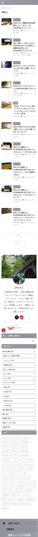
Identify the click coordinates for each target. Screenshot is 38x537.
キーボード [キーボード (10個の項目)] (28, 464)
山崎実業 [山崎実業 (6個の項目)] (20, 499)
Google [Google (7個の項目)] (23, 446)
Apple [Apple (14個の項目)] (26, 438)
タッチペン (30, 93)
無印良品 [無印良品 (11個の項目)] (27, 504)
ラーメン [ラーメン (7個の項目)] (31, 486)
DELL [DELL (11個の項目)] (14, 442)
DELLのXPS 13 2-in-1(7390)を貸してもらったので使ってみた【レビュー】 (24, 129)
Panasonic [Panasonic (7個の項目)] (7, 455)
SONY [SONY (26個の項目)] (24, 455)
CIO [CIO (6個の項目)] (5, 442)
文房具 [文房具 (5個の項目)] (6, 504)
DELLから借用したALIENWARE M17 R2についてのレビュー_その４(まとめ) (24, 149)
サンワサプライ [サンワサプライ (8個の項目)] (8, 468)
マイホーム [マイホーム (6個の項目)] (20, 482)
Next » (19, 235)
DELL (25, 30)
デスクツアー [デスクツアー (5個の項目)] (20, 473)
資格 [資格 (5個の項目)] (5, 508)
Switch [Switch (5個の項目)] (6, 460)
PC (29, 134)
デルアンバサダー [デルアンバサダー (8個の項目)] (9, 477)
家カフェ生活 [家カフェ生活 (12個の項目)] (8, 499)
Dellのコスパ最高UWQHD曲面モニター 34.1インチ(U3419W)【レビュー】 (24, 25)
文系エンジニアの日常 (19, 535)
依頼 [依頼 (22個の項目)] (28, 490)
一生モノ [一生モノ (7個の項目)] (18, 490)
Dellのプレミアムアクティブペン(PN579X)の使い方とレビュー (24, 88)
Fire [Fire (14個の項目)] (14, 446)
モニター (30, 30)
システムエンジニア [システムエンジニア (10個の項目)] (24, 468)
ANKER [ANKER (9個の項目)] (17, 438)
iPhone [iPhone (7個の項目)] (15, 451)
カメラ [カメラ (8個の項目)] (6, 464)
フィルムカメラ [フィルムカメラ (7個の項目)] (24, 477)
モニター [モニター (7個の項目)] (6, 486)
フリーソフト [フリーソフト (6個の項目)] (8, 482)
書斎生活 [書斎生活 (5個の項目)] (15, 504)
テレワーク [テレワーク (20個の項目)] (7, 473)
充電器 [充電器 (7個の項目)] (6, 495)
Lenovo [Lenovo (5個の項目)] (24, 451)
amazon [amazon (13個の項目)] (6, 438)
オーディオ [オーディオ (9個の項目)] (27, 460)
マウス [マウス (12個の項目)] (31, 482)
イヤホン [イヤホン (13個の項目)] (16, 460)
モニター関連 (26, 55)
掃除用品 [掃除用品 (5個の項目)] (31, 499)
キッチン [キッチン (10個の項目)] (16, 464)
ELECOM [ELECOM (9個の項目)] (23, 442)
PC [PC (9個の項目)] (16, 455)
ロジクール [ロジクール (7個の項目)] (7, 490)
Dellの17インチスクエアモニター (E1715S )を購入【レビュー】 (24, 68)
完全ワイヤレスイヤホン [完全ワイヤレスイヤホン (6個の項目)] (20, 495)
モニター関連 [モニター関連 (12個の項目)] (18, 486)
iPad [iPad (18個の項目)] (5, 451)
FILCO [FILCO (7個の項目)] (6, 446)
